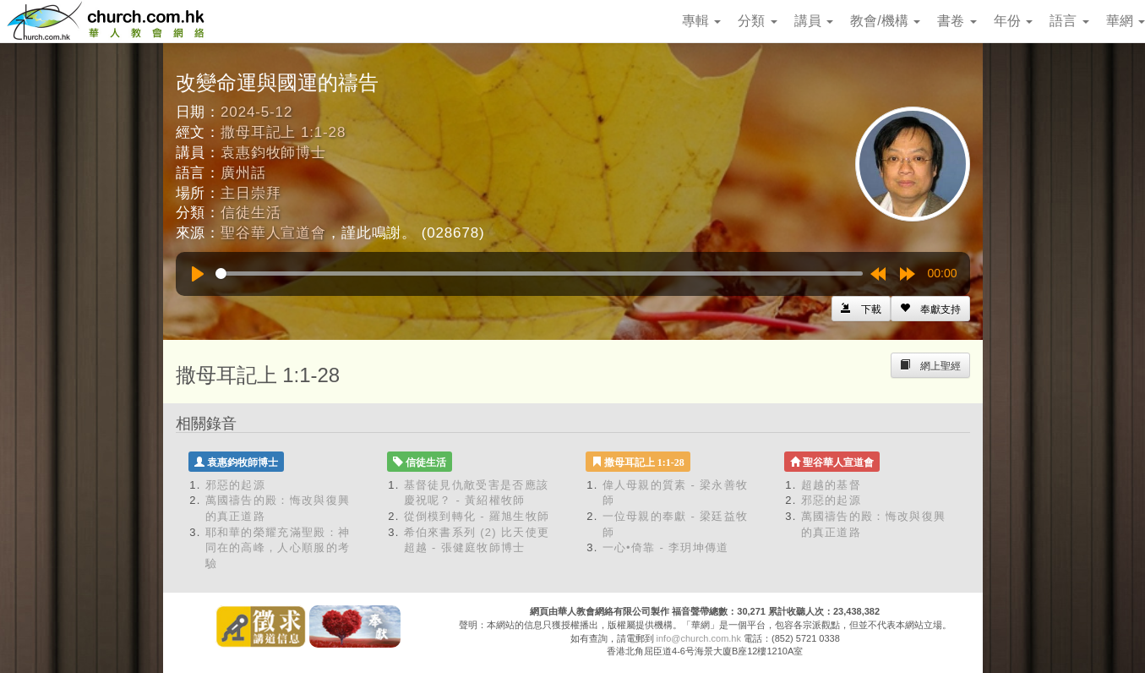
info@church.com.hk (699, 638)
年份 (1013, 21)
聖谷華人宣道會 (273, 233)
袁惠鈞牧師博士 (273, 153)
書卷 (956, 21)
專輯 (701, 21)
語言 (1069, 21)
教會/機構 (885, 21)
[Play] (197, 273)
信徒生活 (251, 213)
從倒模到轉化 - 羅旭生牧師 (477, 516)
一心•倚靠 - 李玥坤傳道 (665, 547)
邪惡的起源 (235, 485)
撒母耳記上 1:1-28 (283, 132)
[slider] (539, 273)
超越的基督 (831, 485)
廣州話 (243, 173)
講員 (813, 21)
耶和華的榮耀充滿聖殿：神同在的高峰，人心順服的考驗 (278, 548)
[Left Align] (930, 308)
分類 (757, 21)
